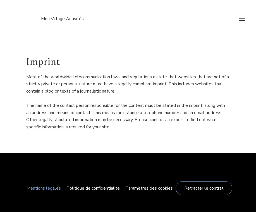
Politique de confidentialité (93, 188)
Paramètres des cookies (149, 188)
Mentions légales (44, 188)
